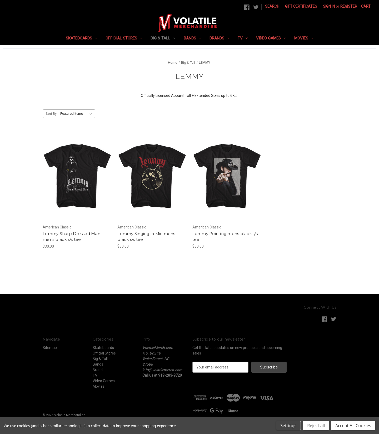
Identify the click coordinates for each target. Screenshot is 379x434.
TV (243, 38)
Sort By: (51, 114)
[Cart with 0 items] (365, 6)
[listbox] (77, 114)
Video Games (271, 38)
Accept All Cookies (353, 425)
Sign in (329, 6)
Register (348, 6)
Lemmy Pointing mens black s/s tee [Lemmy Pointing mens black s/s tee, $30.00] (225, 236)
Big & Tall (163, 38)
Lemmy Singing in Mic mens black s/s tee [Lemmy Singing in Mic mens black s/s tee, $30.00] (146, 236)
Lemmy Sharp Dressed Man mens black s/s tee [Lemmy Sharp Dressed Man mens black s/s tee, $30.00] (71, 236)
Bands (192, 38)
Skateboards (81, 38)
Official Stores (124, 38)
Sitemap (50, 348)
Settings (288, 425)
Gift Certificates (301, 6)
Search (272, 6)
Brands (219, 38)
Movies (303, 38)
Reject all (316, 425)
